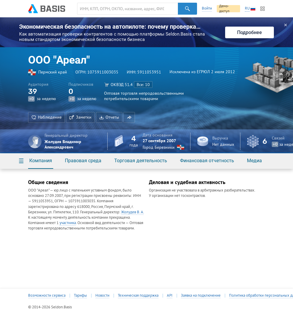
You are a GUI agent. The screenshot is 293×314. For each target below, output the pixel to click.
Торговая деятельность (140, 160)
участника (67, 222)
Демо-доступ (224, 8)
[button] (129, 117)
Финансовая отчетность (207, 160)
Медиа (254, 160)
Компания (40, 160)
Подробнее (249, 32)
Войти (207, 8)
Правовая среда (83, 160)
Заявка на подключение (201, 295)
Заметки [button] (80, 117)
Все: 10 (143, 84)
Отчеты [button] (109, 117)
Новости (102, 295)
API (170, 295)
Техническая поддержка (138, 295)
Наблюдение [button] (46, 117)
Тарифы (80, 295)
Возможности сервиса (46, 295)
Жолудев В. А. (132, 212)
